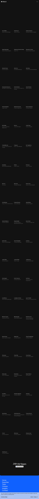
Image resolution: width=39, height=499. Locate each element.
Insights (4, 488)
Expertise (5, 482)
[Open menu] (37, 1)
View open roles (19, 466)
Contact (5, 490)
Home (4, 480)
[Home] (3, 1)
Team (4, 484)
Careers (5, 486)
